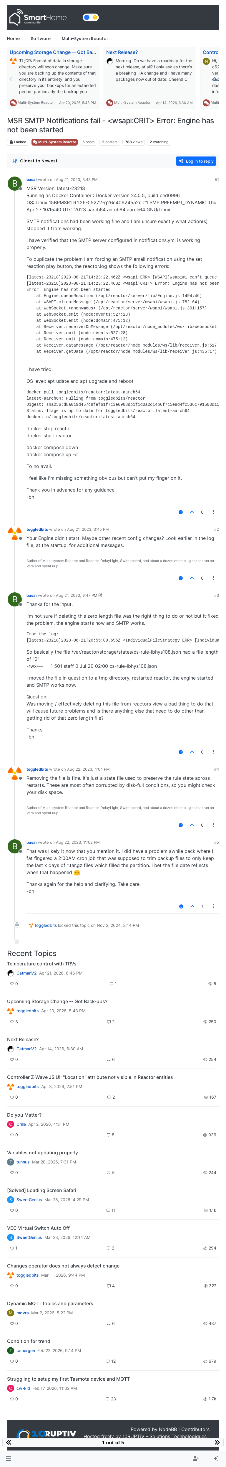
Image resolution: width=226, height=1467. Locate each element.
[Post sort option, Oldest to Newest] (35, 161)
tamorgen (25, 1351)
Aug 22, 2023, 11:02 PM (78, 842)
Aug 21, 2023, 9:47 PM (76, 595)
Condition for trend (28, 1341)
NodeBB (168, 1429)
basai (31, 179)
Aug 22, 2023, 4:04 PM (88, 769)
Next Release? (122, 52)
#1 (217, 179)
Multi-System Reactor (36, 102)
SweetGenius (29, 1200)
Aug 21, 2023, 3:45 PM (88, 529)
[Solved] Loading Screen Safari (41, 1190)
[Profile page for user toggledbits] (15, 533)
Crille (21, 1124)
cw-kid (23, 1388)
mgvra (22, 1313)
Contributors (195, 1429)
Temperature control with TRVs (42, 964)
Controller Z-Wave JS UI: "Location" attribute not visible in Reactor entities (90, 1077)
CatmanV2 (26, 973)
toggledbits (37, 529)
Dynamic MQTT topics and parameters (50, 1303)
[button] (8, 1459)
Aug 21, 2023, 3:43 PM (77, 179)
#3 (216, 595)
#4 (216, 769)
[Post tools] (214, 512)
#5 (216, 842)
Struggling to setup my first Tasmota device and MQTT (68, 1379)
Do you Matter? (24, 1115)
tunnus (23, 1162)
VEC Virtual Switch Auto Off (38, 1228)
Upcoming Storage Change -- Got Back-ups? (60, 52)
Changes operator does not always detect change (63, 1266)
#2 (216, 529)
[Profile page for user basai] (15, 184)
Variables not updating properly (42, 1153)
